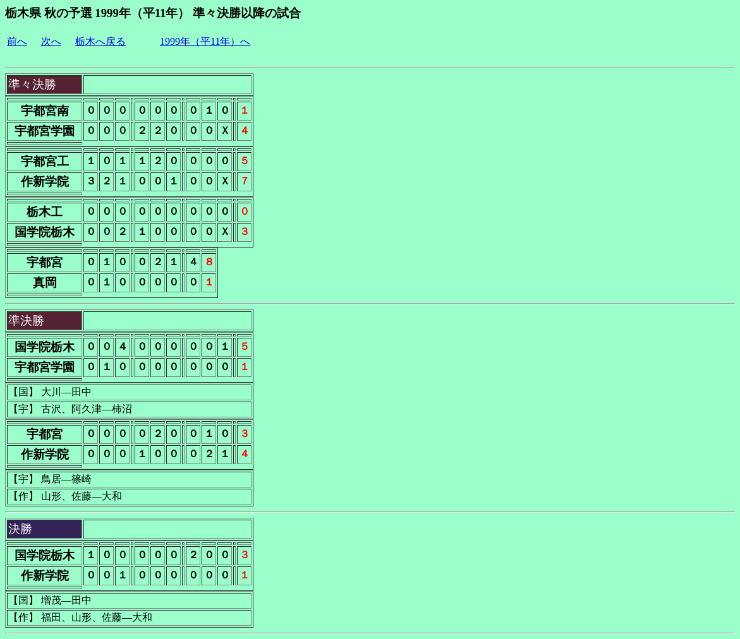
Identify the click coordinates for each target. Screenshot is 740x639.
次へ (51, 41)
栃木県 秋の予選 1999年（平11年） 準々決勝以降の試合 (153, 13)
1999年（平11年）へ (205, 41)
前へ (17, 41)
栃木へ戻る (100, 41)
